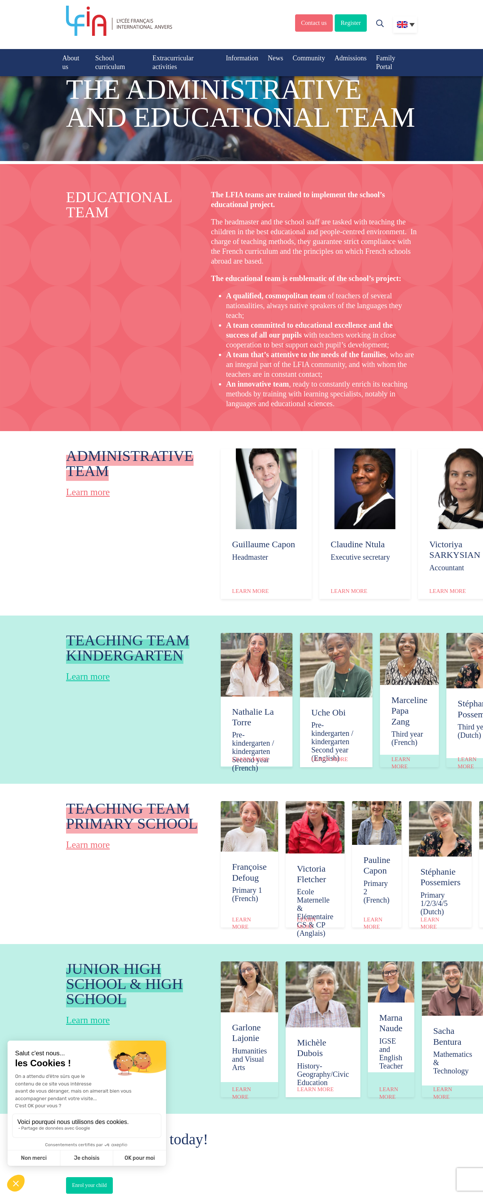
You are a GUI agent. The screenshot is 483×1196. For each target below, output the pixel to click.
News (275, 58)
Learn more (88, 492)
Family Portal (385, 62)
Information (242, 58)
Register (351, 23)
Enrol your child (89, 1185)
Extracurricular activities (173, 62)
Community (308, 58)
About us (70, 62)
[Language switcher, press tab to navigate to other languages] (405, 24)
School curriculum (110, 62)
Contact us (314, 23)
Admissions (350, 58)
